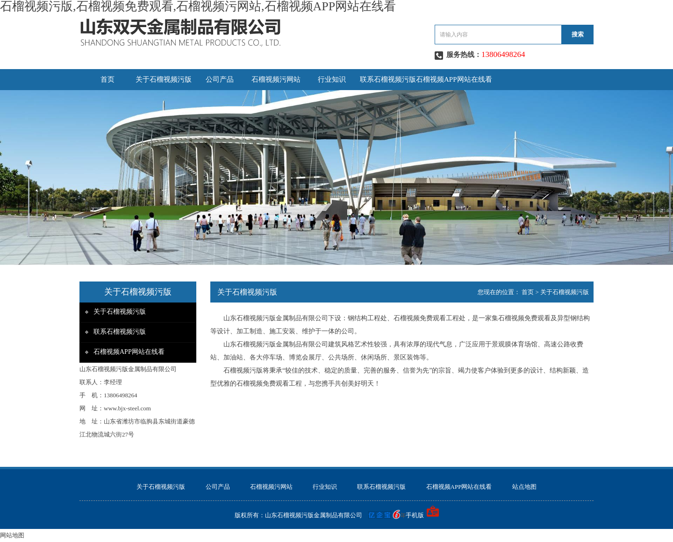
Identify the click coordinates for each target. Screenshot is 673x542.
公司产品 (220, 79)
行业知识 (332, 79)
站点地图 (524, 486)
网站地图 (12, 535)
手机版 (415, 515)
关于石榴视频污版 (164, 79)
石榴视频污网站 (276, 79)
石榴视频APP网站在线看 (454, 79)
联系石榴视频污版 (388, 79)
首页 (107, 79)
